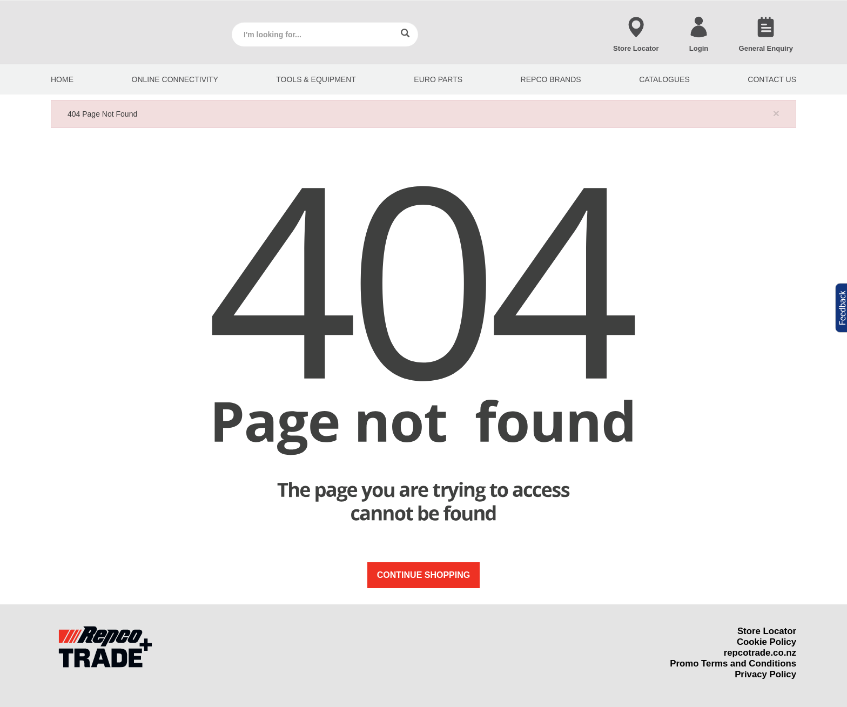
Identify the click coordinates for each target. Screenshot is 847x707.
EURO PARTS (438, 79)
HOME (62, 79)
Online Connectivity (175, 79)
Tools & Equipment (316, 79)
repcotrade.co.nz (760, 653)
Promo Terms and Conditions (733, 663)
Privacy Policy (765, 674)
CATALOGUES (664, 79)
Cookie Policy (766, 642)
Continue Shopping (423, 575)
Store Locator (766, 631)
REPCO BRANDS (551, 79)
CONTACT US (772, 79)
